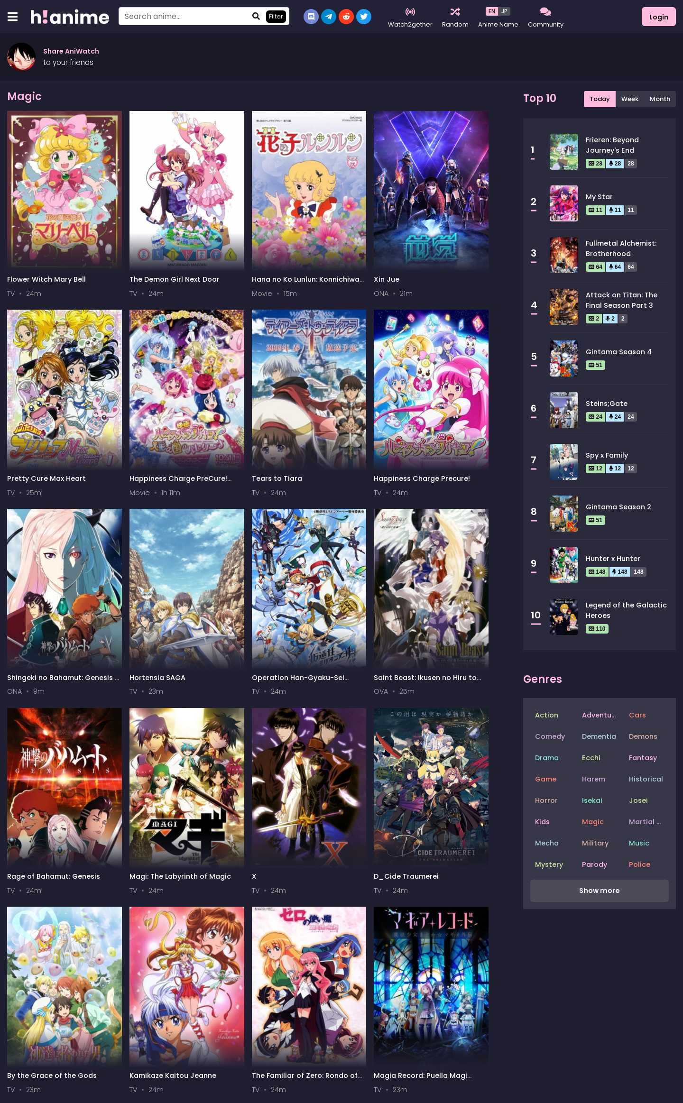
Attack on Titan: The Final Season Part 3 (621, 300)
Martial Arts (648, 822)
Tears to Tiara (32, 373)
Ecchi (591, 758)
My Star (599, 197)
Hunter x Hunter (613, 558)
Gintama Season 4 (619, 352)
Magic (593, 822)
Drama (547, 758)
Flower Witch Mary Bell (39, 231)
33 (314, 720)
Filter (276, 16)
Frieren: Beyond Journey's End (612, 145)
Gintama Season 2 (618, 507)
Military (595, 843)
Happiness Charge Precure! (124, 378)
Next (365, 720)
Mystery (549, 864)
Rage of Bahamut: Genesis (38, 524)
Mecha (547, 843)
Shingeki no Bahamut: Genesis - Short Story (215, 378)
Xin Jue (274, 227)
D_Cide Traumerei (294, 520)
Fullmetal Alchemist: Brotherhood (621, 248)
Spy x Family (607, 455)
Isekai (592, 800)
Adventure (600, 715)
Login (658, 17)
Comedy (550, 736)
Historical (646, 779)
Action (546, 715)
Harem (593, 779)
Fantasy (643, 758)
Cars (637, 715)
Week (629, 98)
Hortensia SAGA (290, 373)
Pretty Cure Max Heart (374, 231)
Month (660, 98)
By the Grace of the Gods (380, 524)
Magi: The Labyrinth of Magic (126, 524)
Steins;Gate (607, 403)
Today (600, 98)
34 (337, 720)
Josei (638, 800)
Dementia (599, 736)
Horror (546, 800)
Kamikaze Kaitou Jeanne (460, 524)
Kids (542, 822)
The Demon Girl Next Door (127, 231)
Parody (594, 864)
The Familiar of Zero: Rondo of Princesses (43, 671)
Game (545, 779)
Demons (643, 736)
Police (639, 864)
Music (639, 843)
